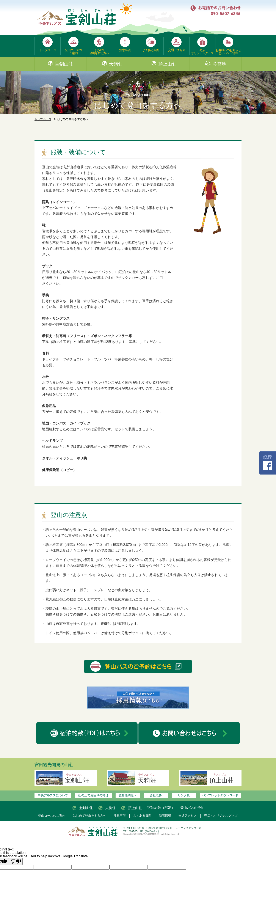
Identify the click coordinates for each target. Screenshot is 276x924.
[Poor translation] (16, 861)
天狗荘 (115, 64)
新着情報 (165, 815)
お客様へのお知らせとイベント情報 (228, 51)
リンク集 (184, 795)
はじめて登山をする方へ (99, 51)
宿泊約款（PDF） (161, 807)
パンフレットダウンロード (220, 795)
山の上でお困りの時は (93, 795)
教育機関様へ (128, 795)
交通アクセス (176, 50)
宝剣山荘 (64, 64)
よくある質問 (150, 50)
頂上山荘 (167, 64)
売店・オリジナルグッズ (220, 815)
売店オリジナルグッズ (202, 51)
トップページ (47, 50)
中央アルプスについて (53, 795)
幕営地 (219, 64)
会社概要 (156, 795)
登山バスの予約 (192, 807)
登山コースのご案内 (73, 51)
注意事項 (124, 50)
